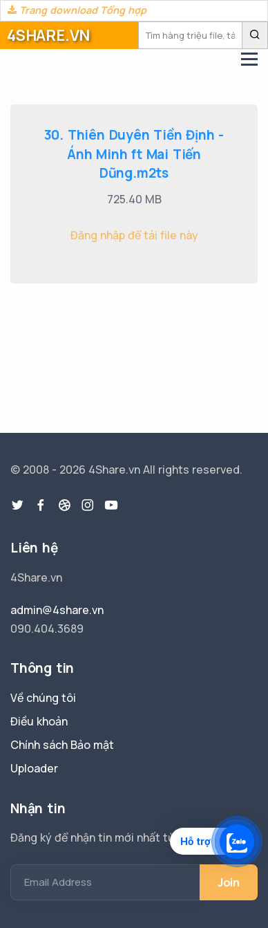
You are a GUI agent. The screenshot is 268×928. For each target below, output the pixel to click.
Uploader (34, 768)
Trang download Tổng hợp (77, 10)
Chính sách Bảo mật (62, 744)
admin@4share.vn (57, 610)
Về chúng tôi (43, 697)
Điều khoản (39, 721)
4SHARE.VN (48, 35)
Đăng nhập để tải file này (134, 235)
